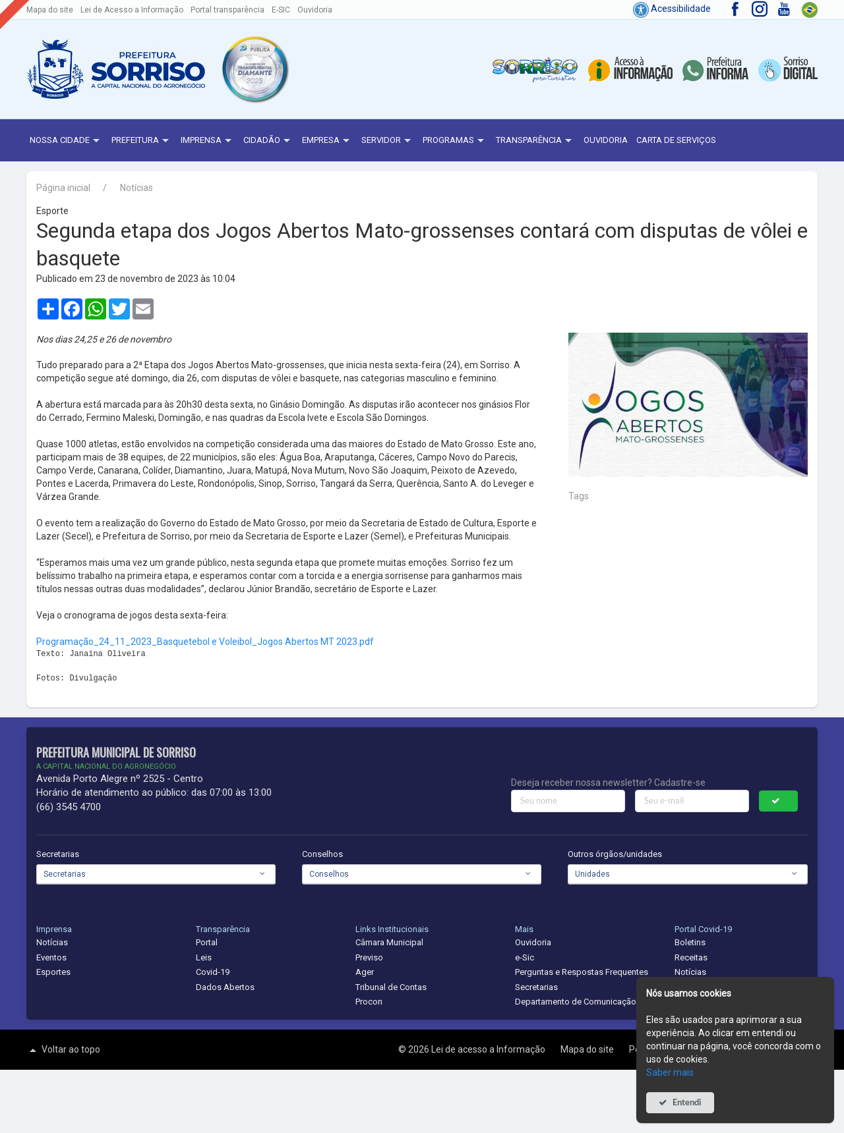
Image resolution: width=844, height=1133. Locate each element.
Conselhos (322, 854)
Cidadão (268, 141)
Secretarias (57, 854)
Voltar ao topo (63, 1050)
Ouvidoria (314, 9)
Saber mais (670, 1072)
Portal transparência (227, 9)
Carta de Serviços (676, 140)
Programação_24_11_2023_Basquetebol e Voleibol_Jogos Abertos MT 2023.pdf (205, 641)
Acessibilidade (672, 8)
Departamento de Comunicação (575, 1002)
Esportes (53, 972)
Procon (368, 1002)
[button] (254, 69)
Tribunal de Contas (391, 987)
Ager (364, 972)
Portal (207, 942)
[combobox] (156, 874)
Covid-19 (212, 972)
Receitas (691, 957)
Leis (204, 957)
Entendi (687, 1102)
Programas (455, 141)
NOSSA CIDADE (66, 141)
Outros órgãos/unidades (615, 854)
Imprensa (208, 141)
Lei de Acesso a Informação (131, 9)
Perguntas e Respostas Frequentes (581, 972)
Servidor (387, 141)
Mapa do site (49, 9)
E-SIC (281, 9)
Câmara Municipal (389, 942)
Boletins (690, 942)
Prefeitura (141, 141)
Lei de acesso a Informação (489, 1049)
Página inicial (63, 187)
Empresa (327, 141)
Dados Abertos (225, 987)
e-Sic (524, 957)
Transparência (535, 141)
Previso (369, 957)
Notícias (136, 187)
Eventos (51, 957)
